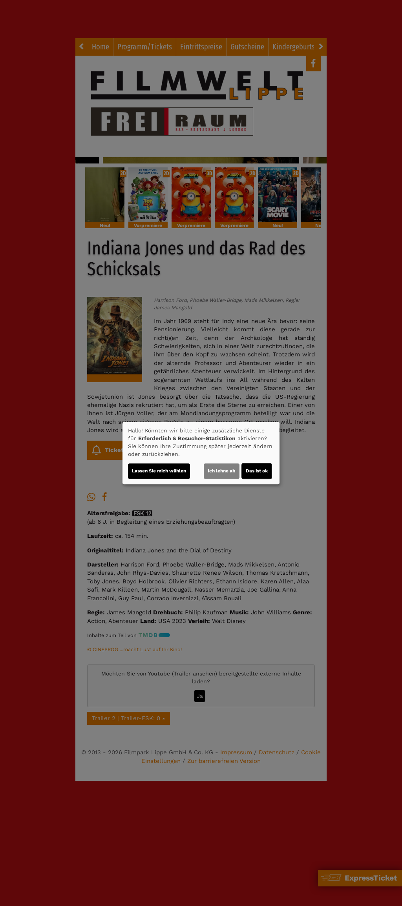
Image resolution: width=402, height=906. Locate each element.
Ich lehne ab (222, 471)
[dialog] (201, 453)
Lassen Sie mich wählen (159, 471)
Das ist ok (257, 471)
